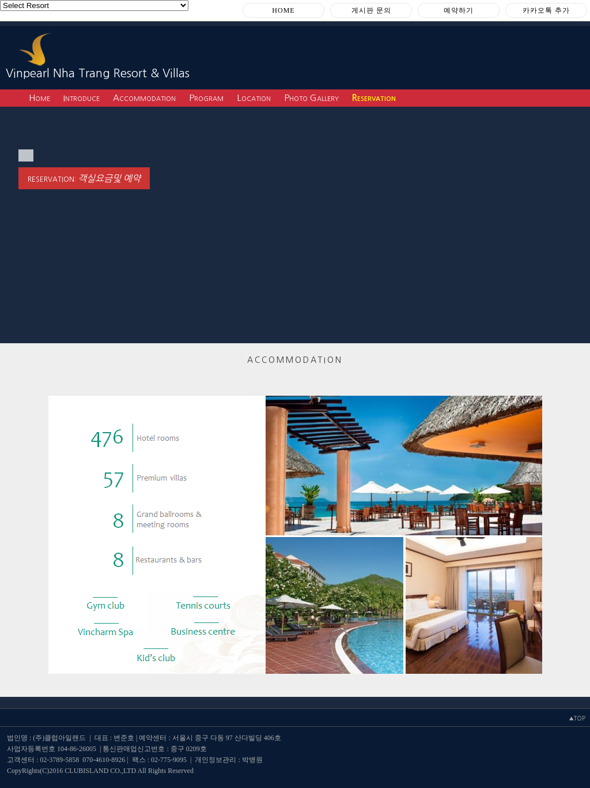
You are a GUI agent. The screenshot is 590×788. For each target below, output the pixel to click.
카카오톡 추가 (546, 10)
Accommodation (144, 97)
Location (254, 97)
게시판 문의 (371, 10)
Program (206, 97)
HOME (283, 10)
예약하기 (459, 10)
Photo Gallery (311, 97)
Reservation (374, 97)
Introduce (81, 97)
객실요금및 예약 (109, 178)
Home (39, 97)
